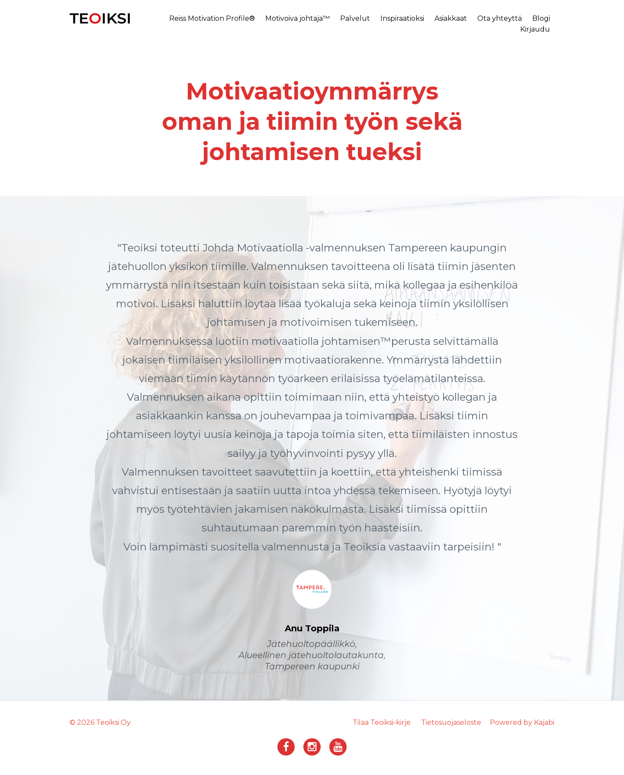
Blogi (541, 18)
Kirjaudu (535, 29)
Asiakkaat (450, 18)
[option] (312, 448)
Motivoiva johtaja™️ (297, 18)
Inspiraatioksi (402, 18)
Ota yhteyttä (499, 18)
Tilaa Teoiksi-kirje (382, 722)
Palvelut (355, 18)
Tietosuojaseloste (451, 722)
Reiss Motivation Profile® (212, 18)
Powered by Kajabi (522, 722)
